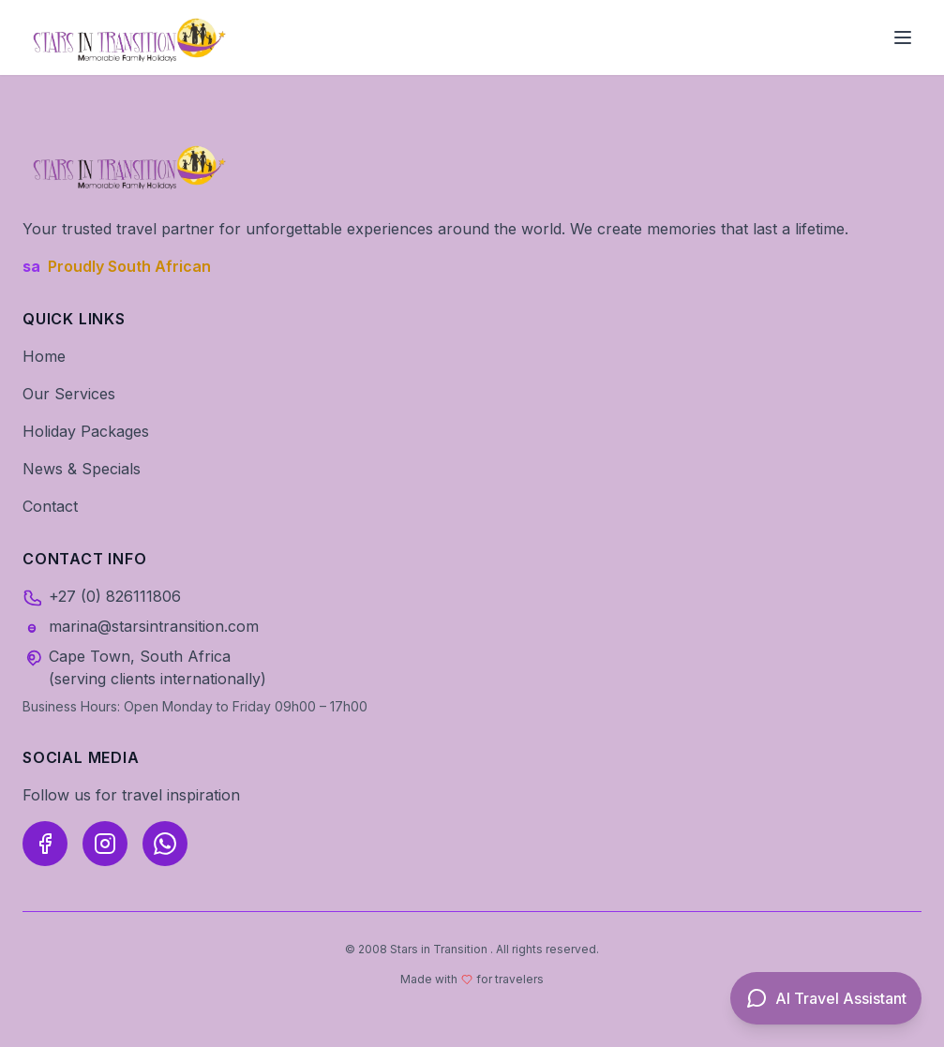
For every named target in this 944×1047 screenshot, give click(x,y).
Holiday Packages (85, 431)
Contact (50, 506)
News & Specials (81, 468)
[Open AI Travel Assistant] (826, 998)
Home (44, 356)
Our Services (68, 393)
